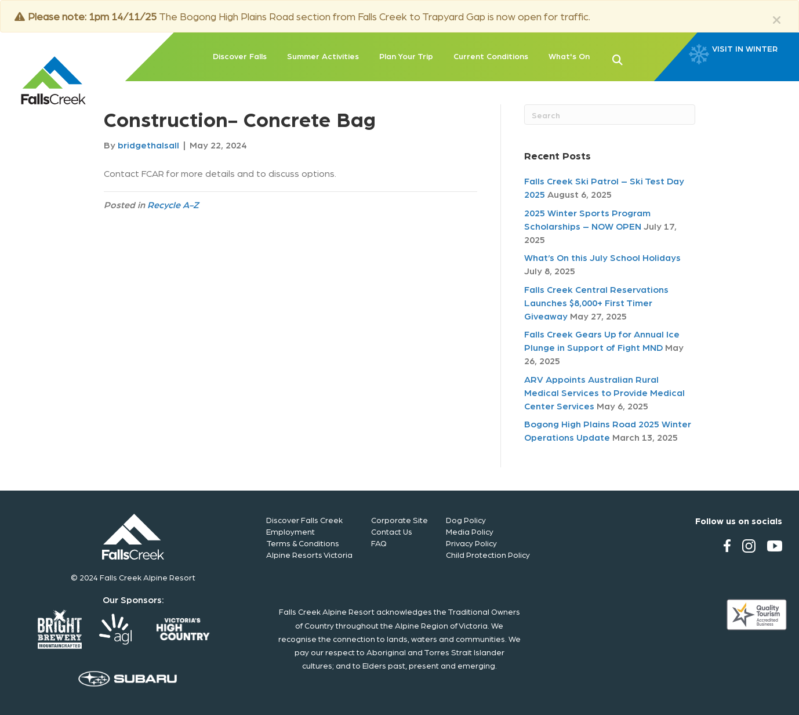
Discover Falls (240, 55)
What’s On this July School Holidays (602, 257)
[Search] (609, 114)
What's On (569, 55)
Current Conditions (490, 55)
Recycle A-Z (173, 204)
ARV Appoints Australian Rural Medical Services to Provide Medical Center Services (604, 392)
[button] (636, 58)
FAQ (379, 543)
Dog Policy (466, 519)
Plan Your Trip (406, 55)
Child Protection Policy (488, 554)
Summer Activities (323, 55)
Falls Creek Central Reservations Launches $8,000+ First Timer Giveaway (596, 302)
